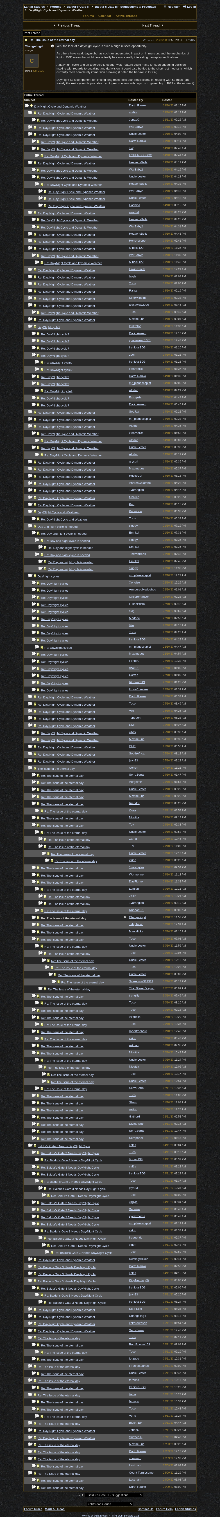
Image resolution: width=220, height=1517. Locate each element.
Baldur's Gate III (78, 6)
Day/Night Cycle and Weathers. (58, 512)
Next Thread (153, 25)
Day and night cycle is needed (58, 526)
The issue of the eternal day (56, 768)
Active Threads (126, 16)
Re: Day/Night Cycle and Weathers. (64, 519)
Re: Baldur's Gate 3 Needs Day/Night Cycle (70, 1153)
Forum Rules (33, 1509)
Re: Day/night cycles (54, 583)
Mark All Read (55, 1509)
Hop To (80, 1495)
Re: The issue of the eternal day (52, 40)
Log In (189, 6)
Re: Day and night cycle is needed (63, 533)
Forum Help (164, 1509)
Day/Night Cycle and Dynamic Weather (60, 106)
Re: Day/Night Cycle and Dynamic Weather (66, 113)
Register (171, 6)
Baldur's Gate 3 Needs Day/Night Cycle (64, 1146)
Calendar (104, 16)
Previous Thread (67, 25)
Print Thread (32, 33)
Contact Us (145, 1509)
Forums (55, 6)
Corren (148, 40)
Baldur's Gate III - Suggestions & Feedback (125, 6)
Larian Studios (34, 6)
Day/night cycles (48, 576)
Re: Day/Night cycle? (55, 334)
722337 (191, 40)
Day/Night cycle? (49, 327)
